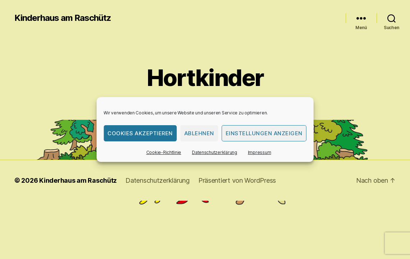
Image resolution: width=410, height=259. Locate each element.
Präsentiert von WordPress (237, 180)
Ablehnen (199, 133)
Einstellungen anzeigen (264, 133)
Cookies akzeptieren (140, 133)
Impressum (259, 152)
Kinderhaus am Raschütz (62, 18)
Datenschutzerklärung (214, 152)
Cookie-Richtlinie (163, 152)
